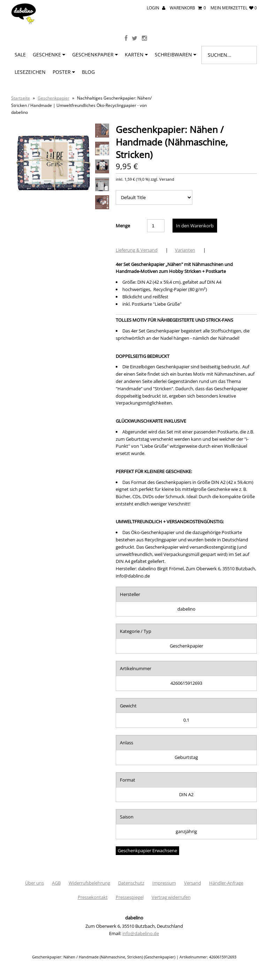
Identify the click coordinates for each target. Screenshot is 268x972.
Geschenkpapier (95, 54)
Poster (64, 72)
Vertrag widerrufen (171, 897)
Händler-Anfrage (226, 883)
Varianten (185, 250)
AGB (56, 883)
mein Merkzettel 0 (233, 8)
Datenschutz (131, 883)
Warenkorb (188, 8)
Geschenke (49, 54)
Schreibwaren (175, 54)
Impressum (164, 883)
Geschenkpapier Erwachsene (147, 850)
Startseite (20, 98)
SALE (20, 54)
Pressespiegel (130, 897)
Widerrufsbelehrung (89, 883)
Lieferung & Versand (137, 250)
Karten (136, 54)
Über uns (34, 883)
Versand (192, 883)
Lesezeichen (30, 72)
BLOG (88, 72)
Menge (123, 225)
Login (156, 8)
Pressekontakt (93, 897)
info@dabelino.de (140, 933)
